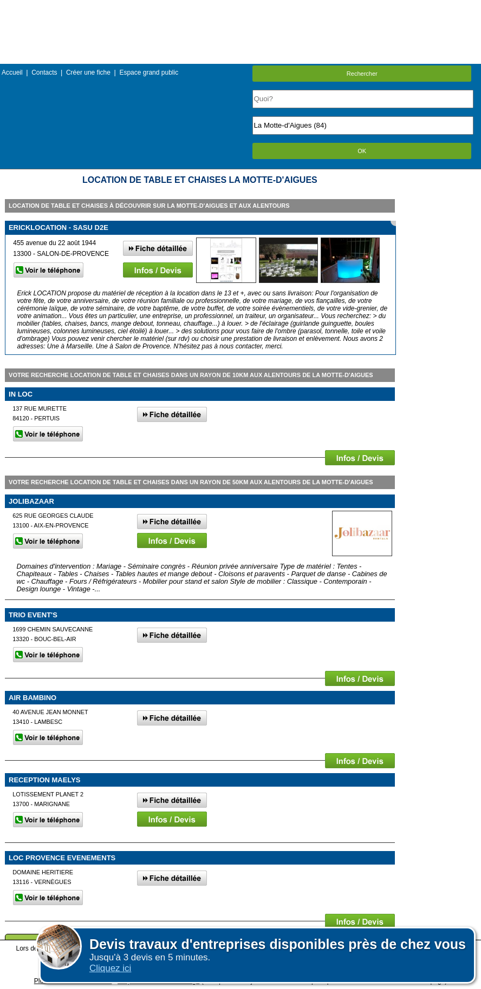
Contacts (44, 72)
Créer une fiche (88, 72)
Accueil (12, 72)
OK (362, 151)
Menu (240, 8)
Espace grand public (148, 72)
